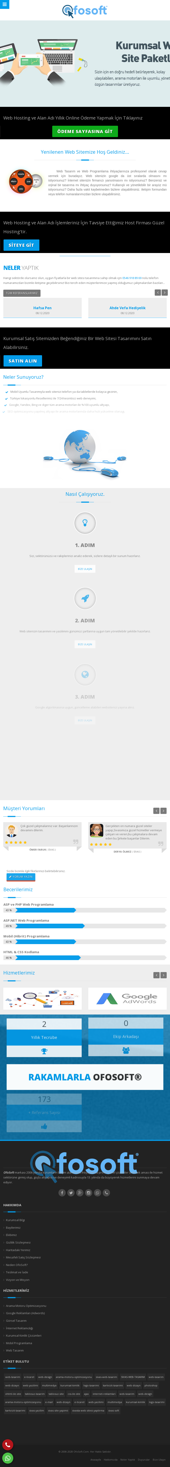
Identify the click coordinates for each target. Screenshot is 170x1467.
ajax (86, 1393)
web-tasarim (12, 1377)
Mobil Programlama (19, 1343)
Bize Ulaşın (159, 1459)
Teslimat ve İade (17, 1272)
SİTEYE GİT (21, 245)
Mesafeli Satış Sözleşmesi (23, 1257)
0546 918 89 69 (131, 278)
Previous (158, 292)
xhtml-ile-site (13, 1393)
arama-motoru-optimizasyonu (74, 1377)
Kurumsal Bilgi (15, 1220)
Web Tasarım (15, 1350)
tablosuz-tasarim (35, 1393)
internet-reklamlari (104, 1393)
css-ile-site (74, 1393)
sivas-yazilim (36, 1410)
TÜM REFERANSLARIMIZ (22, 293)
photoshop (151, 1385)
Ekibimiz (11, 1235)
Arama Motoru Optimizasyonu (26, 1306)
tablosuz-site (56, 1393)
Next (165, 292)
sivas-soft (113, 1410)
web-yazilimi (30, 1385)
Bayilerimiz (13, 1228)
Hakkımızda (111, 1459)
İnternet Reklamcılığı (19, 1328)
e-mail (49, 1402)
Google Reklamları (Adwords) (25, 1313)
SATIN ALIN (23, 361)
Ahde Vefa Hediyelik (128, 307)
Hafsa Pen (42, 307)
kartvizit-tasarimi (113, 1385)
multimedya (49, 1385)
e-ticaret (29, 1377)
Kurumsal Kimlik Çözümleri (23, 1335)
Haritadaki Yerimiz (18, 1250)
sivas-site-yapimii (58, 1410)
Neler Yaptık (127, 1459)
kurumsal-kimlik (69, 1385)
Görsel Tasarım (16, 1321)
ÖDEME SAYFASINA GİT (85, 131)
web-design (45, 1377)
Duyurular (144, 1459)
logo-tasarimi (91, 1385)
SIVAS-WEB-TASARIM (133, 1377)
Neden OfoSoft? (17, 1265)
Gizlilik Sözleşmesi (18, 1242)
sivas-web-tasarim (106, 1377)
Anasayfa (96, 1459)
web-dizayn (12, 1385)
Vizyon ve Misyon (17, 1280)
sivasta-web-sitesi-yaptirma (88, 1410)
